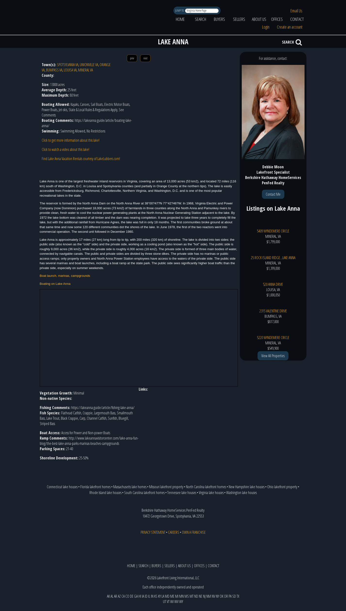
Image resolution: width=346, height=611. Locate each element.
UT (164, 601)
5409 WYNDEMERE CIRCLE (273, 231)
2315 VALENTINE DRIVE (273, 311)
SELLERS (239, 19)
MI (176, 596)
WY (181, 601)
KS (155, 596)
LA (162, 596)
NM (208, 596)
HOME (180, 19)
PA (230, 596)
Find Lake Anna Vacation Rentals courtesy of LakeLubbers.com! (81, 158)
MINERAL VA (85, 70)
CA (123, 596)
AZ (119, 596)
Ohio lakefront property (282, 486)
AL (112, 596)
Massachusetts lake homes (129, 486)
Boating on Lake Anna (55, 284)
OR (226, 596)
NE (200, 596)
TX (238, 596)
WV (176, 601)
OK (221, 596)
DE (131, 596)
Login (265, 27)
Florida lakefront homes (95, 486)
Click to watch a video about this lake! (65, 149)
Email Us (296, 11)
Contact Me (273, 194)
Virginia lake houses (211, 492)
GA (136, 596)
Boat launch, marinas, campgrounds (65, 276)
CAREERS (173, 532)
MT (191, 596)
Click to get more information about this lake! (70, 140)
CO (127, 596)
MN (181, 596)
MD (167, 596)
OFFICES (277, 19)
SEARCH (200, 19)
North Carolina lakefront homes (206, 486)
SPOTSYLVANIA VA (67, 64)
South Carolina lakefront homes (144, 492)
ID (146, 596)
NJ (204, 596)
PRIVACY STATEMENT (153, 532)
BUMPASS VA (54, 70)
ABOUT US (259, 19)
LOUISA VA (70, 70)
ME (172, 596)
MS (187, 596)
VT (168, 601)
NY (217, 596)
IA (143, 596)
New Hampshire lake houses (247, 486)
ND (196, 596)
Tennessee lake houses (181, 492)
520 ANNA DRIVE (273, 284)
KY (159, 596)
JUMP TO (180, 10)
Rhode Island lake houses (105, 492)
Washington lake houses (241, 492)
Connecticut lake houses (62, 486)
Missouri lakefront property (166, 486)
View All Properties (273, 355)
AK (108, 596)
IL (149, 596)
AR (115, 596)
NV (213, 596)
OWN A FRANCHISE (194, 532)
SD (234, 596)
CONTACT (297, 19)
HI (139, 596)
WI (172, 601)
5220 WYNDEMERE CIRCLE (273, 337)
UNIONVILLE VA (89, 64)
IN (152, 596)
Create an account (289, 27)
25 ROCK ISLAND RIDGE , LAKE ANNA (273, 257)
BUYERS (219, 19)
